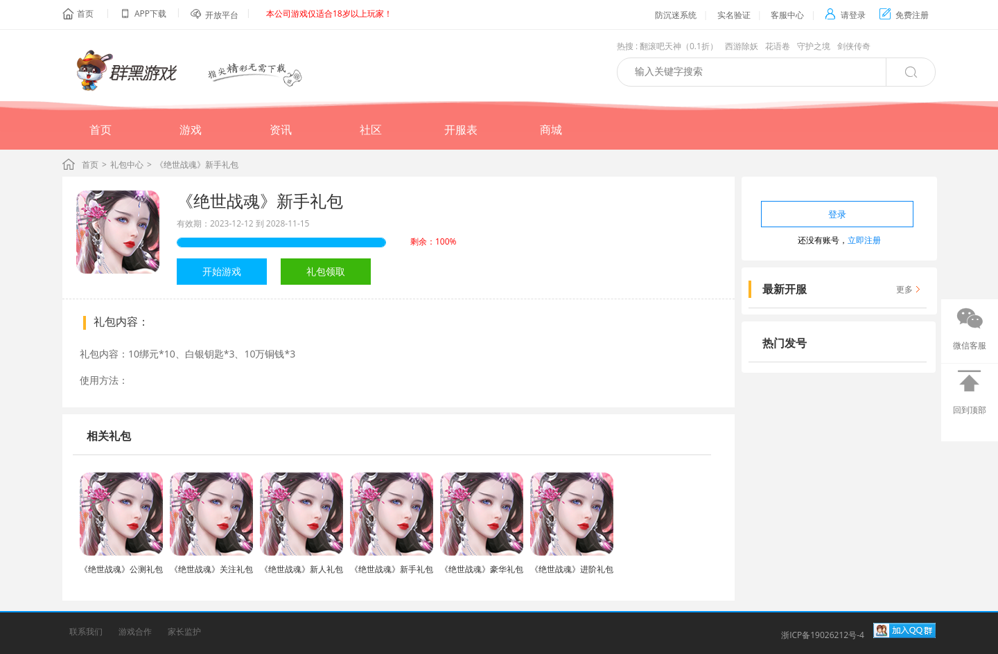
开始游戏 (221, 271)
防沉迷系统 (676, 15)
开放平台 (221, 15)
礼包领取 (325, 271)
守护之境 (813, 46)
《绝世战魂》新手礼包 (260, 200)
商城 (551, 129)
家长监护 (184, 631)
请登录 (845, 15)
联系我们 (86, 631)
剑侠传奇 (853, 46)
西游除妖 (741, 46)
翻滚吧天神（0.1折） (679, 46)
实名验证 (734, 15)
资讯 (281, 129)
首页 (85, 13)
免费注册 (904, 15)
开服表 (461, 129)
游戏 (191, 129)
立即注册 (864, 240)
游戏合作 (135, 631)
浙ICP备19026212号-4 (822, 635)
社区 (371, 129)
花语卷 (777, 46)
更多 (904, 289)
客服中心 (787, 15)
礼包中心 (126, 164)
